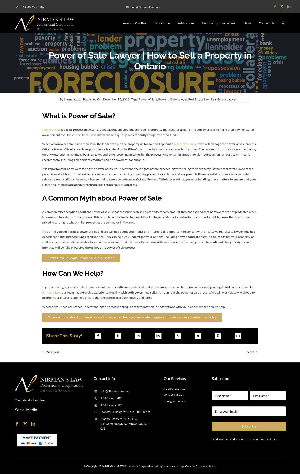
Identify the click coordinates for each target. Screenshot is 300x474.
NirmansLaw (72, 99)
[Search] (283, 23)
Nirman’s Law (51, 292)
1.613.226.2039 (111, 405)
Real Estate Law (199, 99)
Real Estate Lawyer (223, 99)
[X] (118, 336)
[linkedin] (288, 6)
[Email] (238, 336)
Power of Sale (148, 99)
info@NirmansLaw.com (115, 391)
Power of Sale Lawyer (172, 99)
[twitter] (281, 6)
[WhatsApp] (178, 336)
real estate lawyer (186, 144)
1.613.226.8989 (111, 398)
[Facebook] (98, 336)
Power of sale (51, 129)
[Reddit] (138, 336)
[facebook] (274, 6)
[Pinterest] (218, 336)
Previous (52, 352)
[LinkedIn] (158, 336)
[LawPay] (37, 433)
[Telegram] (198, 336)
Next (250, 352)
